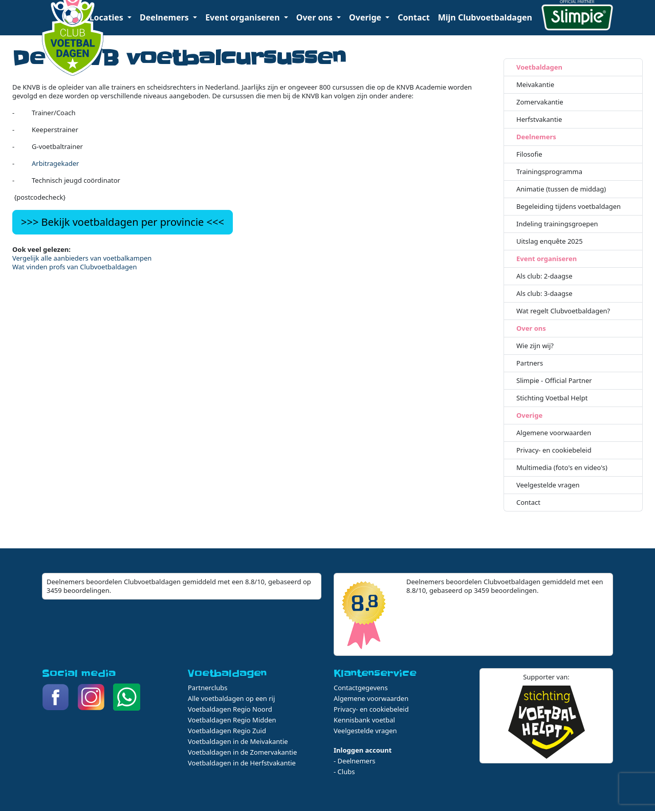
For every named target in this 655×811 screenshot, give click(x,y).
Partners (529, 363)
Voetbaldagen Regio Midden (232, 719)
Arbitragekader (55, 163)
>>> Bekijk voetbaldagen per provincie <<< (122, 222)
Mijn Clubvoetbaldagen (485, 17)
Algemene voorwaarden (553, 433)
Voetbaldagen (539, 67)
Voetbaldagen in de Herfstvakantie (242, 762)
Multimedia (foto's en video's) (561, 467)
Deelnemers (536, 137)
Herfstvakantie (539, 119)
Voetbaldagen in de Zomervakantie (242, 752)
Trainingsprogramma (549, 171)
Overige (529, 415)
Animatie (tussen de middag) (561, 189)
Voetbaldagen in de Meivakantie (238, 741)
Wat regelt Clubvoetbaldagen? (563, 311)
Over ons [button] (315, 17)
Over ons (531, 328)
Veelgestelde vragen (548, 485)
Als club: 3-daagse (544, 293)
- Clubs (344, 771)
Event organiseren (546, 258)
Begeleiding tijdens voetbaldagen (568, 206)
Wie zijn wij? (535, 346)
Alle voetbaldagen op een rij (231, 698)
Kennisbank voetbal (364, 719)
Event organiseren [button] (243, 17)
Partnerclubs (208, 687)
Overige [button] (366, 17)
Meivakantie (535, 84)
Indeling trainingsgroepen (557, 224)
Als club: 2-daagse (544, 276)
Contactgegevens (361, 687)
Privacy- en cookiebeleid (554, 450)
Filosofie (529, 154)
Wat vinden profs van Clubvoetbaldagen (74, 266)
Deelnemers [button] (165, 17)
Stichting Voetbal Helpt (551, 398)
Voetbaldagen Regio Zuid (227, 730)
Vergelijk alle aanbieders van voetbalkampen (81, 258)
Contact (413, 17)
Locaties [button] (107, 17)
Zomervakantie (539, 102)
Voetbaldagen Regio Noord (230, 709)
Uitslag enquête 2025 (549, 241)
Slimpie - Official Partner (554, 380)
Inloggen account (362, 750)
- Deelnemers (355, 760)
